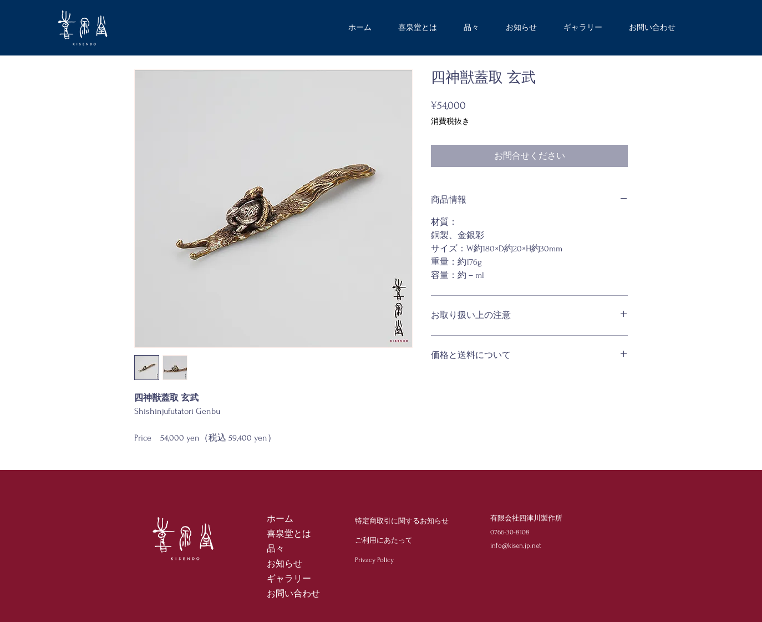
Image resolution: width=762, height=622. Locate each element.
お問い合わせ (293, 594)
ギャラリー (289, 579)
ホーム (280, 519)
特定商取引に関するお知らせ (402, 521)
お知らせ (284, 564)
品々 (276, 549)
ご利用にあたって (384, 540)
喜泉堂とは (289, 534)
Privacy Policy (374, 560)
